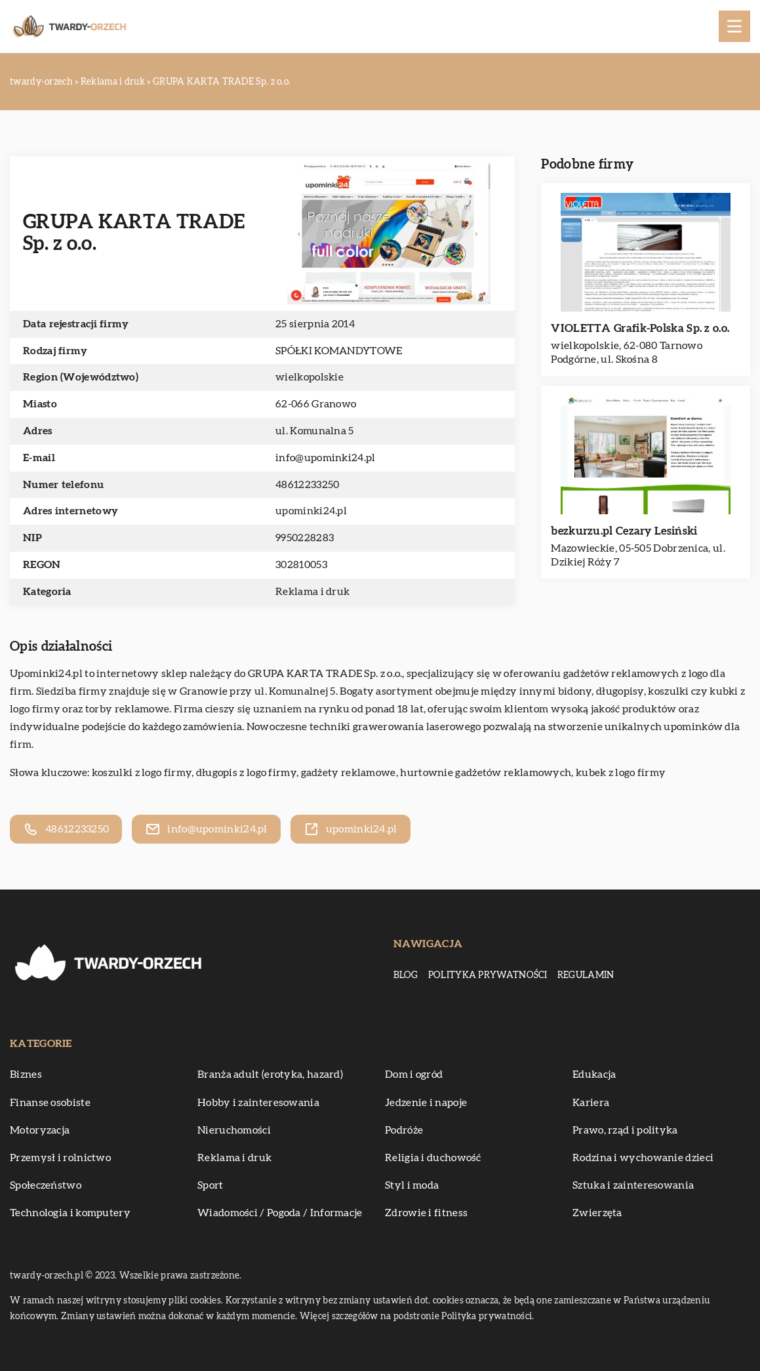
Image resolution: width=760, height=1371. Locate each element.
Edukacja (594, 1074)
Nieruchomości (234, 1130)
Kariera (590, 1102)
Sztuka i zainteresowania (633, 1185)
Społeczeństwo (45, 1185)
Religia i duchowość (433, 1158)
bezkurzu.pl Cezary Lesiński (624, 531)
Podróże (404, 1130)
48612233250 (307, 485)
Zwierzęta (597, 1213)
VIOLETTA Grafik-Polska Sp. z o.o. (640, 328)
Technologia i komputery (70, 1213)
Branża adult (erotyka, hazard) (270, 1074)
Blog (405, 975)
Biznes (26, 1074)
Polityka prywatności (488, 975)
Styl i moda (412, 1185)
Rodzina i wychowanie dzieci (642, 1158)
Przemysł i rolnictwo (60, 1158)
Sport (210, 1185)
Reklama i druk (312, 591)
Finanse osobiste (50, 1102)
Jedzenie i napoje (426, 1102)
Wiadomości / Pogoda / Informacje (280, 1213)
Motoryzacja (40, 1130)
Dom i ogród (414, 1074)
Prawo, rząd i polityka (625, 1130)
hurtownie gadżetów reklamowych (485, 772)
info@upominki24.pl (325, 458)
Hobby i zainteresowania (258, 1102)
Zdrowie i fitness (426, 1213)
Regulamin (585, 975)
